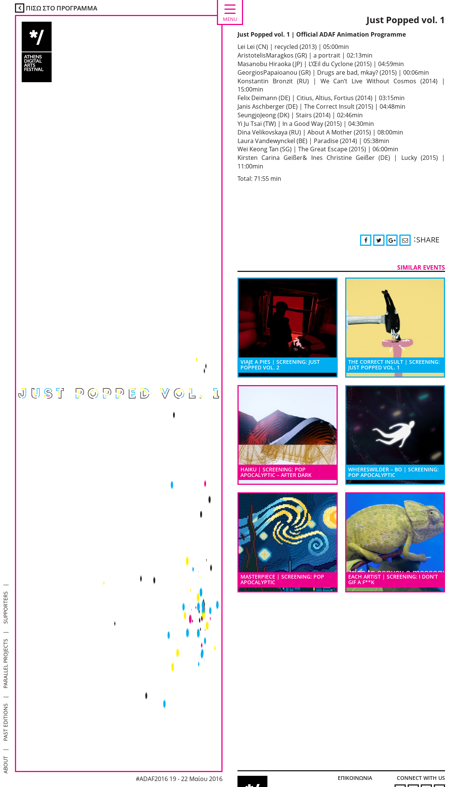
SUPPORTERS (5, 607)
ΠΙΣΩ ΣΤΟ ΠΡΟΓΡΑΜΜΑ (56, 8)
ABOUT (5, 765)
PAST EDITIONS (5, 722)
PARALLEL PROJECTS (5, 663)
